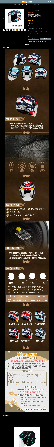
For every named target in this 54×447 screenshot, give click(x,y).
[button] (25, 18)
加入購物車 (33, 38)
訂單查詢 (4, 437)
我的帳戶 (11, 437)
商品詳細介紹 (27, 44)
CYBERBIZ (21, 444)
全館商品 (14, 4)
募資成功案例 (26, 437)
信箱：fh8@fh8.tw (5, 441)
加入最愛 (30, 41)
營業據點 (7, 437)
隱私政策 (22, 437)
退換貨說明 (18, 437)
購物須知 (14, 437)
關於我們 (39, 4)
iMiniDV (23, 4)
